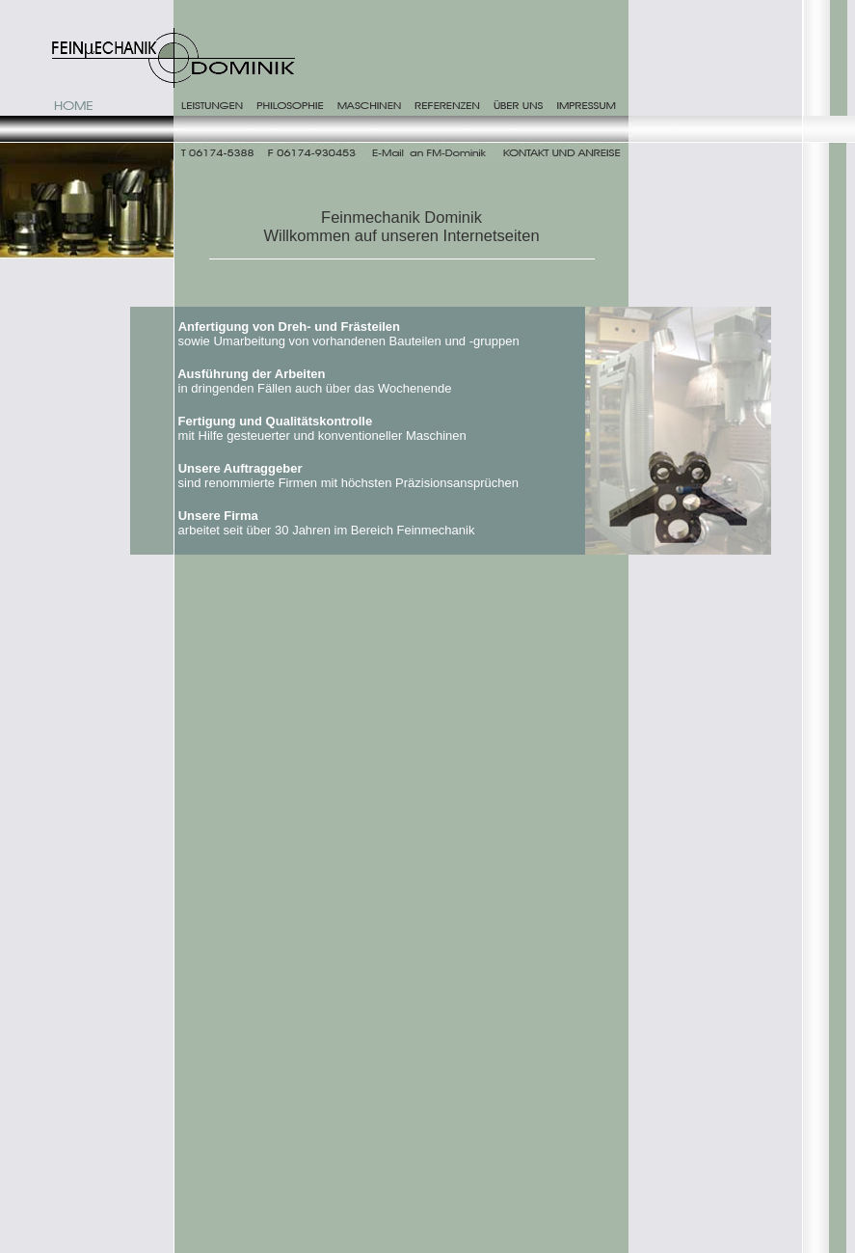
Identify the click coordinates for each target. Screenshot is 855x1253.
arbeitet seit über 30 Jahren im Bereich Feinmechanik (324, 522)
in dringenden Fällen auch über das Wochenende (316, 381)
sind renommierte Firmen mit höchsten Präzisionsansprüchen (349, 475)
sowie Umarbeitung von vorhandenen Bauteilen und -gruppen (350, 333)
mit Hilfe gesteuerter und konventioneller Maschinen (321, 428)
